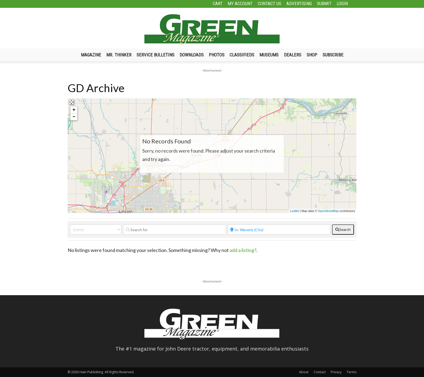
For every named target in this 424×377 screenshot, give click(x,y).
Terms (351, 372)
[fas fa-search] (343, 229)
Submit (324, 3)
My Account (240, 3)
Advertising (299, 3)
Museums (269, 55)
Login (342, 3)
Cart (218, 3)
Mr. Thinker (118, 55)
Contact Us (269, 3)
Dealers (292, 55)
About (304, 372)
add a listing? (243, 250)
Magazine (91, 55)
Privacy (336, 372)
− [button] (73, 117)
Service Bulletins (155, 55)
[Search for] (174, 229)
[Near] (279, 229)
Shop (312, 55)
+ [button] (73, 110)
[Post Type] (95, 229)
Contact (320, 372)
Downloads (192, 55)
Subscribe (333, 55)
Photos (216, 55)
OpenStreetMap (328, 211)
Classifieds (242, 55)
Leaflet (294, 211)
